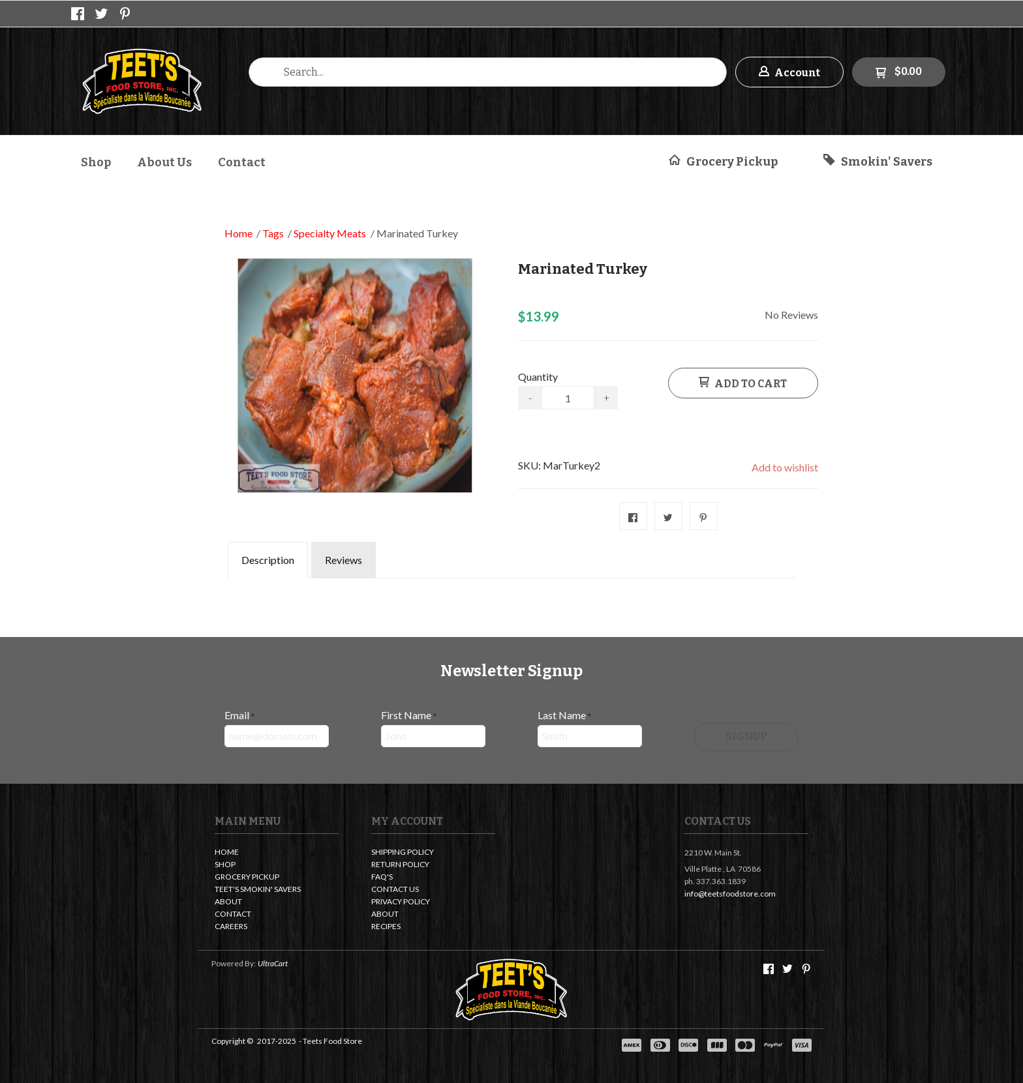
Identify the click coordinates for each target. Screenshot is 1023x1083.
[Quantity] (568, 397)
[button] (789, 72)
